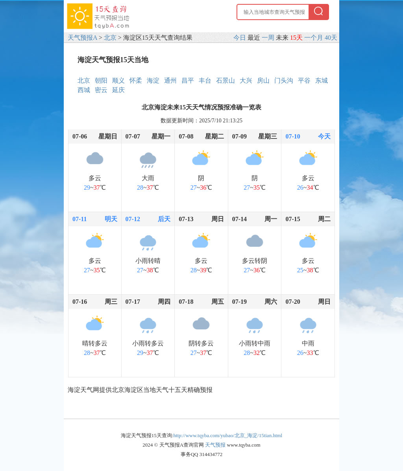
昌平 (187, 80)
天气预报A (82, 37)
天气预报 (215, 445)
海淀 (153, 80)
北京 (110, 37)
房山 (263, 80)
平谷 (304, 80)
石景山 (225, 80)
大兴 (246, 80)
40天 (331, 37)
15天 (296, 37)
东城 (321, 80)
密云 (101, 90)
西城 (84, 90)
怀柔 (135, 80)
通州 (170, 80)
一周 (268, 37)
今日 (239, 37)
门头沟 (283, 80)
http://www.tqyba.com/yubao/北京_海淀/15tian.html (227, 435)
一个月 (313, 37)
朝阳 (101, 80)
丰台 (205, 80)
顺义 (118, 80)
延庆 (118, 90)
